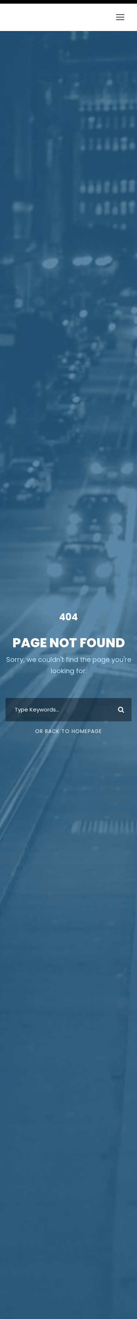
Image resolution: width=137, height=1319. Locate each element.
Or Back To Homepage (68, 731)
